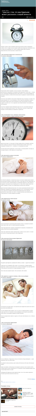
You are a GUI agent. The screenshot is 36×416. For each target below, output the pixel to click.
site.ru (7, 1)
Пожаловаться (30, 17)
